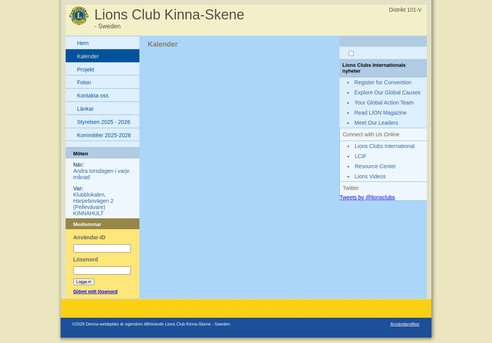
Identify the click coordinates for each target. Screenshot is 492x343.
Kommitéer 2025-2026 (104, 135)
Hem (83, 43)
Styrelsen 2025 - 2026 (103, 122)
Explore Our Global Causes (388, 92)
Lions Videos (370, 176)
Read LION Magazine (381, 113)
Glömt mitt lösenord (95, 291)
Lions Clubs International (385, 146)
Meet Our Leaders (376, 123)
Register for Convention (383, 82)
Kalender (88, 56)
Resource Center (375, 166)
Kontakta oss (93, 95)
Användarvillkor (404, 324)
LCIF (361, 156)
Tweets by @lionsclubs (367, 197)
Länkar (85, 109)
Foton (84, 82)
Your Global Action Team (384, 102)
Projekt (85, 69)
